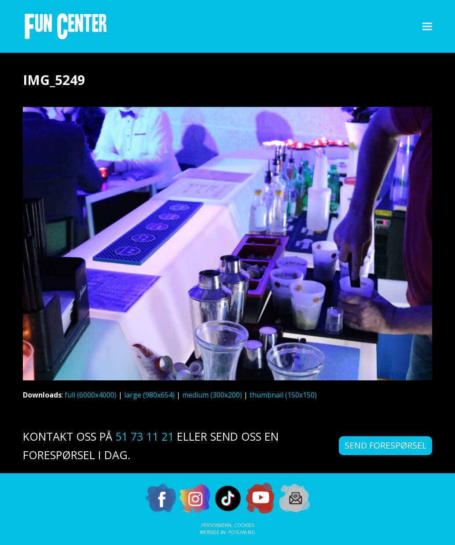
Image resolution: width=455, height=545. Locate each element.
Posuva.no (241, 532)
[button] (427, 26)
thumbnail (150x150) (283, 395)
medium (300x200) (212, 395)
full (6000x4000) (91, 395)
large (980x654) (149, 395)
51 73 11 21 (144, 436)
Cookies (244, 525)
